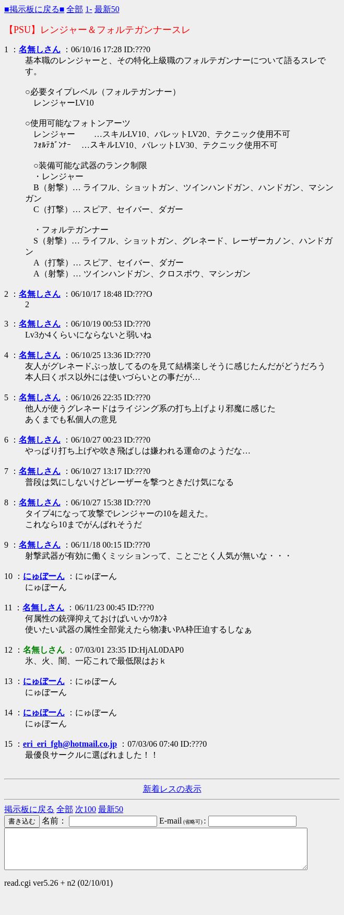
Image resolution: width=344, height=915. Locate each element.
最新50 (107, 9)
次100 (85, 809)
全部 (74, 9)
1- (88, 9)
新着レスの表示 (172, 788)
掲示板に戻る (29, 809)
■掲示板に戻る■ (34, 9)
